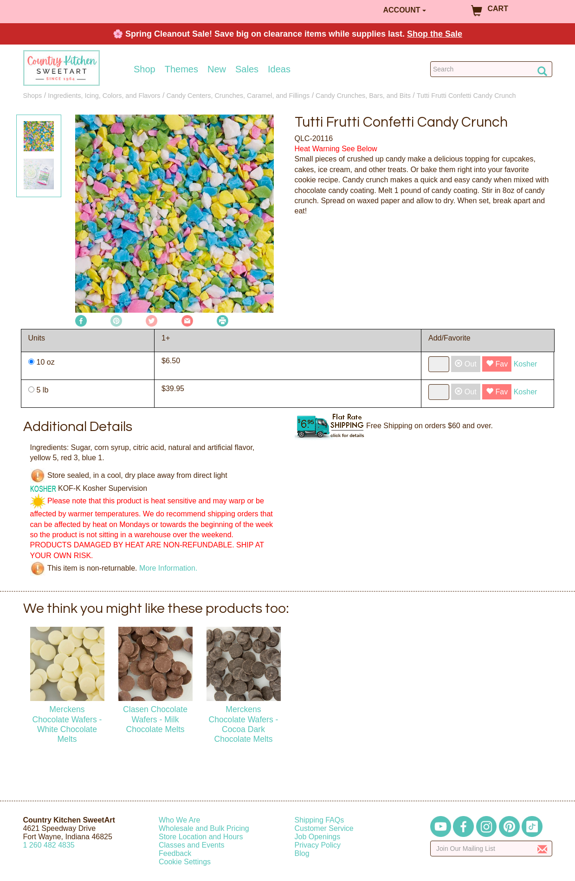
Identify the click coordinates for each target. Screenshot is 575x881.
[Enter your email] (491, 848)
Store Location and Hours (201, 837)
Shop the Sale (434, 34)
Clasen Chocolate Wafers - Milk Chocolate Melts (155, 719)
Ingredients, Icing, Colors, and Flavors (104, 95)
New (216, 69)
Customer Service (324, 828)
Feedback (175, 853)
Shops (32, 95)
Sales (246, 69)
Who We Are (179, 820)
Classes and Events (191, 845)
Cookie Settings (185, 862)
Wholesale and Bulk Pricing (204, 828)
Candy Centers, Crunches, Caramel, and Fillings (238, 95)
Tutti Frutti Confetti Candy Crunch (466, 95)
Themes (181, 69)
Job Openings (318, 837)
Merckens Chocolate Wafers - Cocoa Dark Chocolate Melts (243, 724)
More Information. (168, 568)
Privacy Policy (318, 845)
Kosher (525, 364)
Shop (144, 69)
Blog (302, 853)
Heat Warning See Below (336, 149)
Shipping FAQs (319, 820)
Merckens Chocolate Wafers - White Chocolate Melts (67, 724)
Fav (497, 364)
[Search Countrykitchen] (491, 69)
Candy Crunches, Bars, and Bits (363, 95)
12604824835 (49, 845)
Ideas (279, 69)
